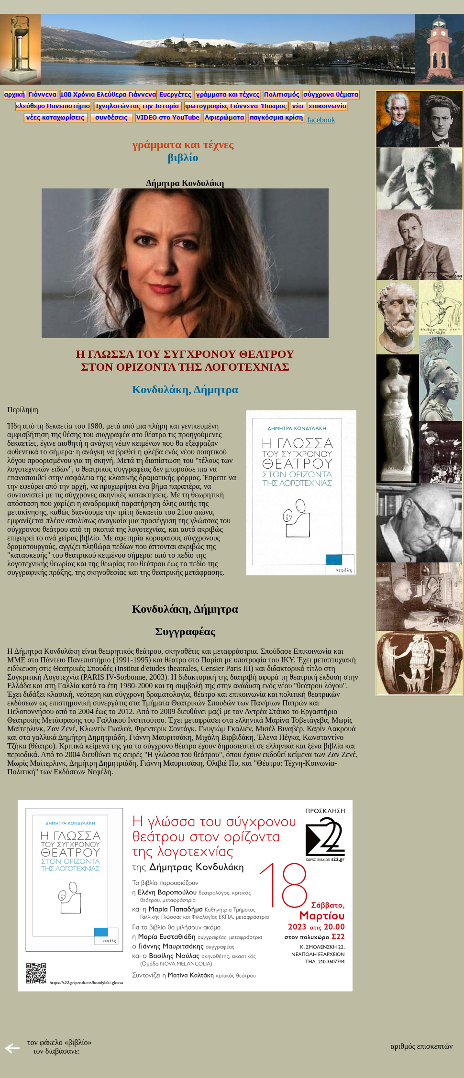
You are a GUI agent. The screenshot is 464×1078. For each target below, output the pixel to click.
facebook (321, 120)
